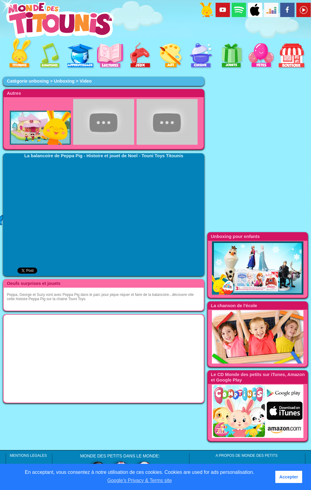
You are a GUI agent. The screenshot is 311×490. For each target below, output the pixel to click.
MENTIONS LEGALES (28, 455)
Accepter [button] (288, 476)
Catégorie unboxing (28, 81)
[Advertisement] (104, 358)
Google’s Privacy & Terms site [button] (139, 480)
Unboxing (64, 81)
